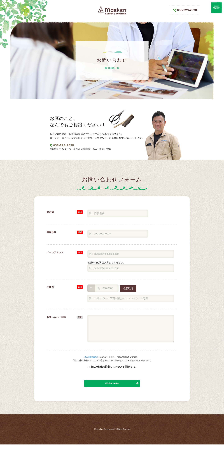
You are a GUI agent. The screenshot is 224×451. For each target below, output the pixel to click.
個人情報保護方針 (91, 360)
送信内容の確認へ (112, 388)
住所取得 (128, 291)
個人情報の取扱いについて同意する (113, 370)
